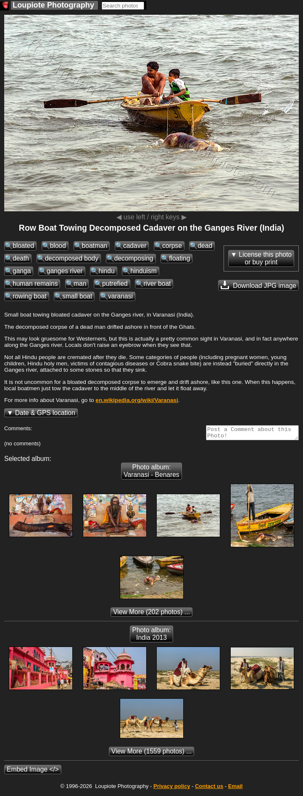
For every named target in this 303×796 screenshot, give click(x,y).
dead (205, 245)
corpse (172, 245)
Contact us (209, 788)
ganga (22, 270)
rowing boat (30, 296)
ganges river (65, 270)
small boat (77, 296)
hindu (106, 270)
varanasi (120, 296)
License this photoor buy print (265, 258)
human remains (35, 283)
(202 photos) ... (151, 614)
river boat (157, 283)
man (80, 283)
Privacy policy (171, 788)
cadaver (134, 245)
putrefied (115, 283)
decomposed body (71, 258)
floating (179, 258)
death (21, 258)
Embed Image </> (33, 771)
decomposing (133, 258)
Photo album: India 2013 (151, 636)
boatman (95, 245)
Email (235, 788)
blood (58, 245)
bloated (23, 245)
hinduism (143, 270)
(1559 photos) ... (151, 753)
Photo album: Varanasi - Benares (151, 473)
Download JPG (258, 285)
